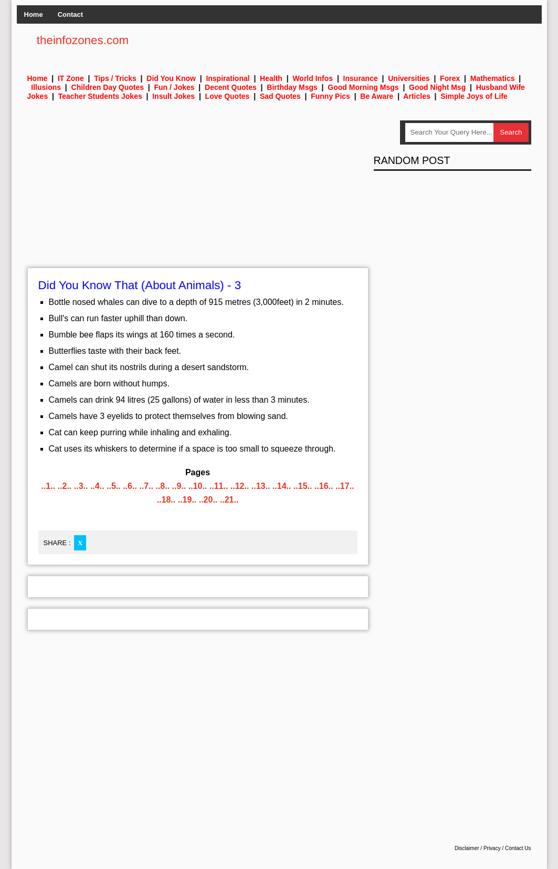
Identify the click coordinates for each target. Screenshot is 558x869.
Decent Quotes (231, 87)
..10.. (197, 486)
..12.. (239, 486)
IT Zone (71, 78)
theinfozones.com (83, 40)
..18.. (166, 499)
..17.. (344, 486)
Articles (416, 96)
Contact (70, 14)
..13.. (260, 486)
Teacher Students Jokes (100, 96)
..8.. (162, 486)
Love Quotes (227, 96)
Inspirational (227, 78)
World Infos (312, 78)
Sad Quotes (280, 96)
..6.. (130, 486)
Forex (450, 78)
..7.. (146, 486)
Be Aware (376, 96)
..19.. (187, 499)
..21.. (229, 499)
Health (271, 78)
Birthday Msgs (292, 87)
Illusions (46, 87)
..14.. (281, 486)
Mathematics (492, 78)
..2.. (65, 486)
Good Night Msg (437, 87)
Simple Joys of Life (474, 96)
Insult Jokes (173, 96)
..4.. (97, 486)
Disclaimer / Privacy (478, 848)
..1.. (48, 486)
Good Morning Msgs (363, 87)
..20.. (208, 499)
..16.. (323, 486)
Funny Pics (330, 96)
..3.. (81, 486)
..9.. (179, 486)
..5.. (114, 486)
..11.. (218, 486)
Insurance (360, 78)
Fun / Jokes (174, 87)
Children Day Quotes (107, 87)
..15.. (302, 486)
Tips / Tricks (115, 78)
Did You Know (171, 78)
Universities (408, 78)
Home (33, 14)
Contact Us (518, 848)
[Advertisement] (198, 194)
